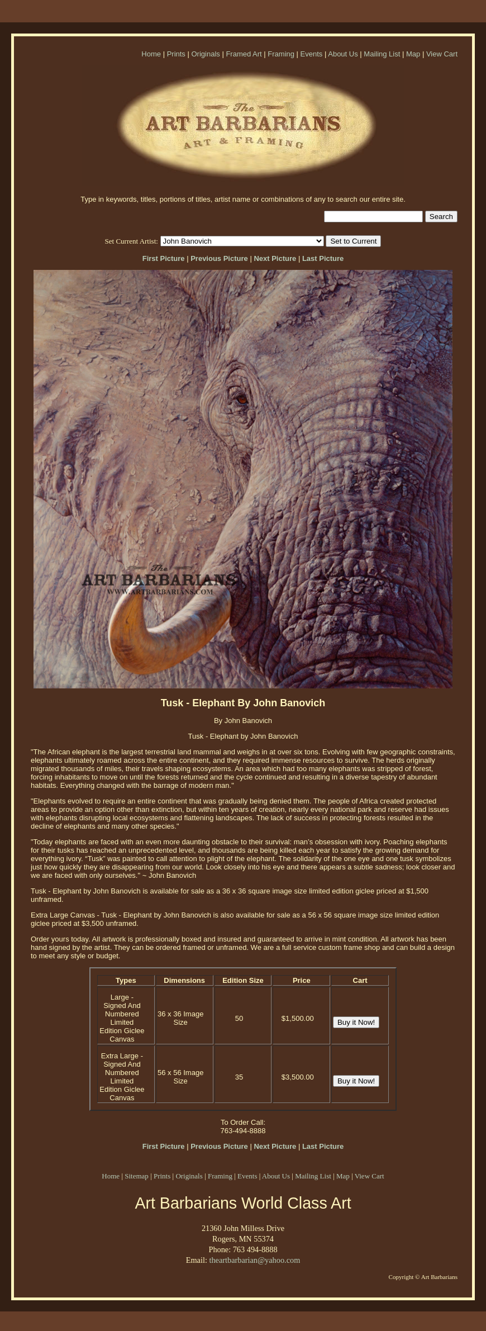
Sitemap (137, 1176)
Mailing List (382, 54)
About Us (343, 54)
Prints (176, 54)
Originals (205, 54)
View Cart (442, 54)
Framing (281, 54)
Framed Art (243, 54)
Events (312, 54)
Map (413, 54)
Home (151, 54)
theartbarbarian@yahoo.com (254, 1260)
